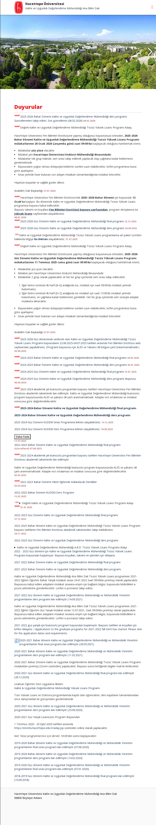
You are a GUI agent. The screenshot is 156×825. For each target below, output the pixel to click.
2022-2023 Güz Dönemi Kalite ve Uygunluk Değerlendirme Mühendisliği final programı (66, 515)
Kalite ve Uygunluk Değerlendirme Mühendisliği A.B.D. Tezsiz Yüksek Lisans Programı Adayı (72, 547)
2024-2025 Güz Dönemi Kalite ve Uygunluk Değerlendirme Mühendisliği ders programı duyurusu (78, 378)
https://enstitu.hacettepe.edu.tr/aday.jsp (39, 728)
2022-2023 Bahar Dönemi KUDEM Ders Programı (44, 492)
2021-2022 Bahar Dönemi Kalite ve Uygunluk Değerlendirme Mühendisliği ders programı (67, 569)
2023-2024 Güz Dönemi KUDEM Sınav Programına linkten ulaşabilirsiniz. (57, 422)
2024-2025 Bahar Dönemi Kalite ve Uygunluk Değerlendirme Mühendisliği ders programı (73, 365)
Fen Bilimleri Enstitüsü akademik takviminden (63, 530)
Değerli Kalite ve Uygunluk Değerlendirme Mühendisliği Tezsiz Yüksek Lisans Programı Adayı (73, 505)
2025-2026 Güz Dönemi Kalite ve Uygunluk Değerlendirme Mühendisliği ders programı (72, 228)
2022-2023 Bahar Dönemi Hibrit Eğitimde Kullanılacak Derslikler (58, 482)
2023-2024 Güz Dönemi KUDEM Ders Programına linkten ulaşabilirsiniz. (57, 429)
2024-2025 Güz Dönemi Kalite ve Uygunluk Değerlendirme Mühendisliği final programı (72, 371)
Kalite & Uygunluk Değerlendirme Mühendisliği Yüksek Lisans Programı (57, 688)
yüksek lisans (23, 213)
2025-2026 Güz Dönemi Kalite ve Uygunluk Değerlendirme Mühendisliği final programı (72, 221)
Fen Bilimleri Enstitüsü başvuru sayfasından (78, 209)
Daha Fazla (22, 436)
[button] (149, 52)
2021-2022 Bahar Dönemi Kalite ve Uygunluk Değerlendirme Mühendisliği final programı (67, 562)
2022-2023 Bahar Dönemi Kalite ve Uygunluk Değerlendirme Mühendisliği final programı (67, 445)
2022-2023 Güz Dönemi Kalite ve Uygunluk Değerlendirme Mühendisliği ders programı (66, 540)
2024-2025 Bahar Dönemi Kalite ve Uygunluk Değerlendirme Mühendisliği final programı (73, 357)
